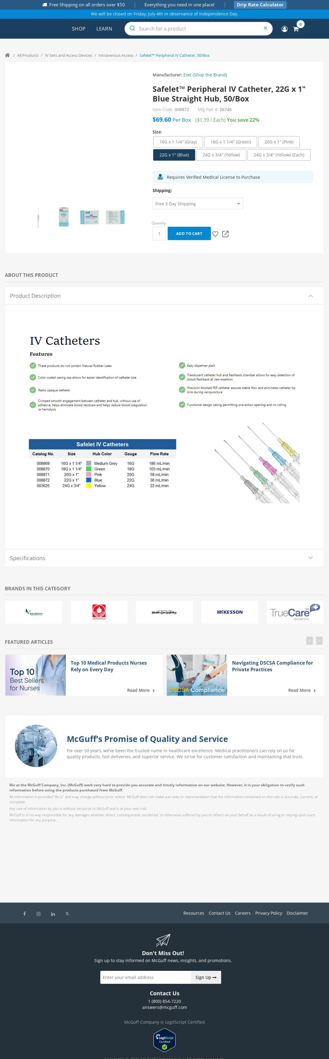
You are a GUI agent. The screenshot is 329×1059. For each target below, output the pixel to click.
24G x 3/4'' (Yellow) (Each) (279, 155)
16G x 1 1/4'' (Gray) (178, 142)
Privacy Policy (268, 913)
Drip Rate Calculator (260, 5)
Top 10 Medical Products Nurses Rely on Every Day (109, 666)
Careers (243, 913)
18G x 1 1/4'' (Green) (231, 142)
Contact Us (220, 913)
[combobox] (198, 29)
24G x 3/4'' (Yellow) (221, 155)
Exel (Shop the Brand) (205, 75)
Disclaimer (297, 913)
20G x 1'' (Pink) (279, 142)
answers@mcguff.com (164, 1007)
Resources (193, 913)
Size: (157, 132)
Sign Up (206, 977)
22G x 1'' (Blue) (174, 155)
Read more (138, 690)
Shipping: (162, 190)
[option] (38, 217)
